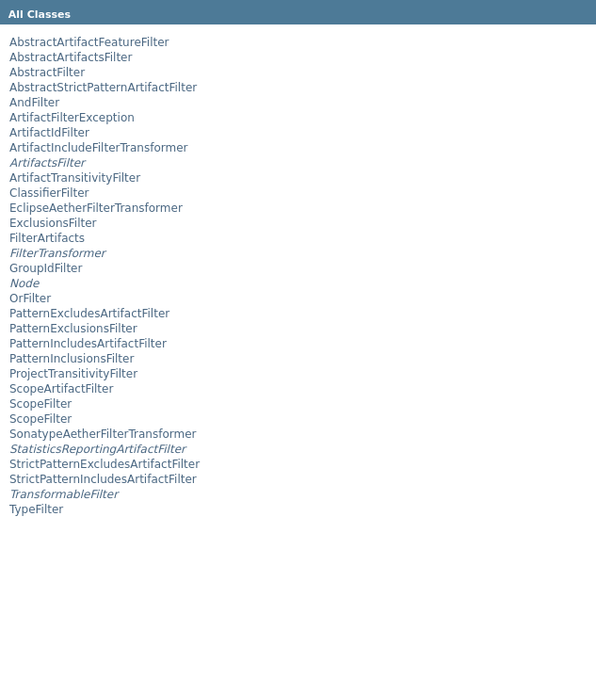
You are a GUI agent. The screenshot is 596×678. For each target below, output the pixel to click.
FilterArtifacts (47, 238)
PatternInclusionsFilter (71, 358)
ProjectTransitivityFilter (73, 373)
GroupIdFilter (45, 268)
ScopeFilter (40, 404)
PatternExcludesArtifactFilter (89, 313)
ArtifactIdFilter (49, 132)
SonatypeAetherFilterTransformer (102, 434)
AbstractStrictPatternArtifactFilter (103, 87)
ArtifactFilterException (72, 117)
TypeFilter (36, 509)
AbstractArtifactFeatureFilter (89, 42)
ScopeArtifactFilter (61, 389)
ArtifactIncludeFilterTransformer (98, 147)
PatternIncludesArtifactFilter (88, 343)
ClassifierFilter (49, 193)
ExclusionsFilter (53, 223)
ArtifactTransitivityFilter (74, 178)
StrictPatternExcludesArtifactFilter (104, 464)
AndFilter (34, 102)
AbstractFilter (47, 72)
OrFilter (30, 298)
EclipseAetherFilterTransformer (96, 208)
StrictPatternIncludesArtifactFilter (103, 479)
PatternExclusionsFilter (73, 328)
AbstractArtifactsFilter (70, 57)
